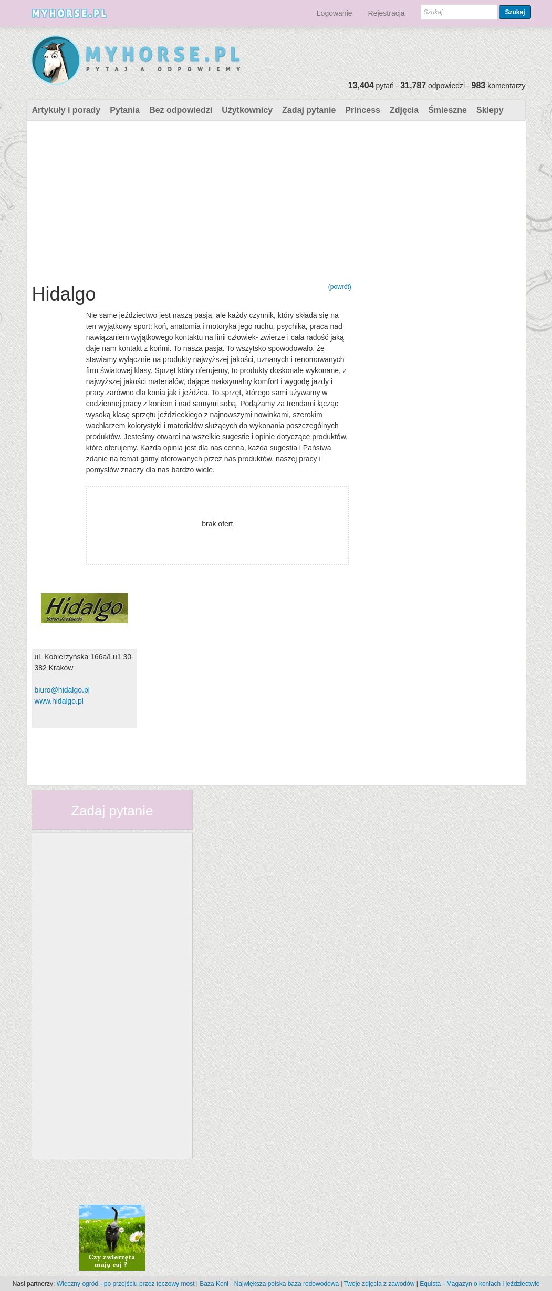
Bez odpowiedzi (180, 110)
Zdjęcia (404, 110)
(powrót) (339, 287)
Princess (362, 110)
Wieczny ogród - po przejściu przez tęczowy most (126, 1283)
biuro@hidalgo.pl (62, 690)
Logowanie (334, 13)
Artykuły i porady (66, 110)
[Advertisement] (191, 199)
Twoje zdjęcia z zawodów (379, 1283)
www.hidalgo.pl (59, 701)
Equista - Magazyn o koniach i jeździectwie (479, 1283)
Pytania (125, 110)
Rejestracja (386, 13)
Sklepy (490, 110)
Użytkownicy (247, 110)
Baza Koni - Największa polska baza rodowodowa (269, 1283)
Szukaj (515, 12)
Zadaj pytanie (309, 110)
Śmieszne (447, 110)
